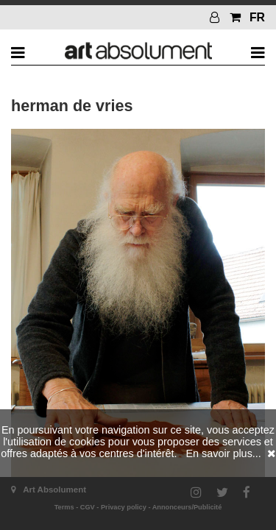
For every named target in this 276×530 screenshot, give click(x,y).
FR (257, 17)
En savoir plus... (223, 453)
